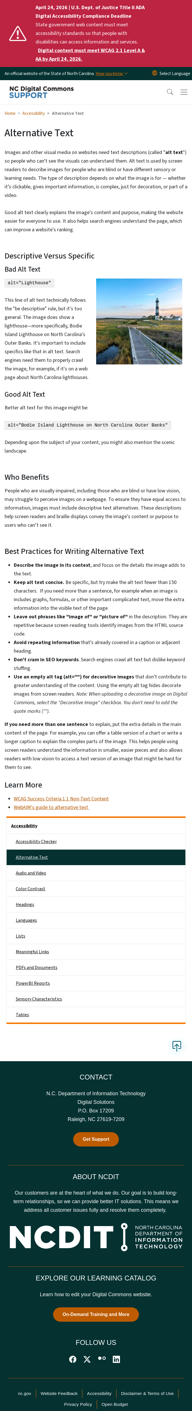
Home (10, 113)
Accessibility (33, 113)
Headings (25, 904)
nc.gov (24, 1393)
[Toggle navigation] (184, 92)
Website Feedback (59, 1393)
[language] (175, 73)
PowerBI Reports (33, 983)
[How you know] (111, 73)
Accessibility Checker (36, 841)
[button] (166, 92)
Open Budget (115, 1404)
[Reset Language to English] (154, 73)
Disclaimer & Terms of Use (147, 1393)
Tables (22, 1015)
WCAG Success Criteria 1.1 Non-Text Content (61, 798)
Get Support (96, 1139)
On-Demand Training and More (96, 1314)
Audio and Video (31, 873)
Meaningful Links (32, 952)
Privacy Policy (78, 1404)
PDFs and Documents (36, 967)
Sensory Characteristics (39, 999)
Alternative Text (32, 857)
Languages (26, 920)
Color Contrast (30, 889)
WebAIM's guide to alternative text (51, 807)
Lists (20, 936)
